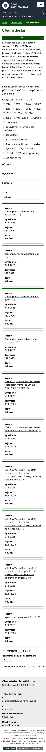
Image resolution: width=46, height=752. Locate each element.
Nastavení (37, 748)
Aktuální (9, 238)
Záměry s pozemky (28, 153)
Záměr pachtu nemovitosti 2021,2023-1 (19, 213)
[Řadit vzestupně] (10, 163)
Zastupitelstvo (13, 157)
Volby (37, 144)
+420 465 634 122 (12, 693)
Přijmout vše (10, 748)
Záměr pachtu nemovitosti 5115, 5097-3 (22, 298)
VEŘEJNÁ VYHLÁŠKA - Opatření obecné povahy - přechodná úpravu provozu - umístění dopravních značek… (21, 572)
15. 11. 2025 (10, 222)
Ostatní (37, 117)
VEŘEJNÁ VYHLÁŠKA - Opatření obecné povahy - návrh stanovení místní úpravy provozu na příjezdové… (23, 523)
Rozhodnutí (12, 134)
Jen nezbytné (24, 748)
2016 (28, 104)
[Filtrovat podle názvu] (23, 168)
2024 (30, 113)
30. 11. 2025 (10, 404)
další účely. (32, 735)
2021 (39, 108)
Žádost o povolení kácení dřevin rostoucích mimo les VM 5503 (23, 429)
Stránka (12, 650)
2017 (38, 104)
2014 (8, 104)
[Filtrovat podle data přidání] (23, 178)
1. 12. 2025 (10, 230)
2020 (28, 108)
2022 (8, 113)
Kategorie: (7, 99)
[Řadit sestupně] (10, 164)
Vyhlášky (10, 148)
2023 (19, 113)
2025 (8, 117)
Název (5, 164)
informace (22, 117)
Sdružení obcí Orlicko (17, 144)
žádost (9, 153)
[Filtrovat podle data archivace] (23, 187)
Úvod (4, 22)
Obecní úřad (16, 22)
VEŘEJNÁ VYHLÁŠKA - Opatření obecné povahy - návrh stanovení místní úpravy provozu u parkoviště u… (23, 474)
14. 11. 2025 (10, 396)
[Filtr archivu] (23, 197)
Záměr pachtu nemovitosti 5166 (22, 255)
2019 (18, 108)
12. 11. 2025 (10, 487)
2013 (29, 99)
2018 (8, 108)
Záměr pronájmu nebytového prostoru (21, 340)
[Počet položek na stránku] (7, 659)
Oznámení (11, 122)
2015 (18, 104)
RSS (31, 37)
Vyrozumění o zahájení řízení (22, 617)
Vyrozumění (26, 148)
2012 (19, 99)
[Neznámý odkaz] (27, 650)
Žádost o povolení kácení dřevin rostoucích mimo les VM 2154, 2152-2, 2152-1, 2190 (22, 385)
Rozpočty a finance (16, 139)
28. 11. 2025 (10, 495)
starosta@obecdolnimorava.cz (19, 700)
